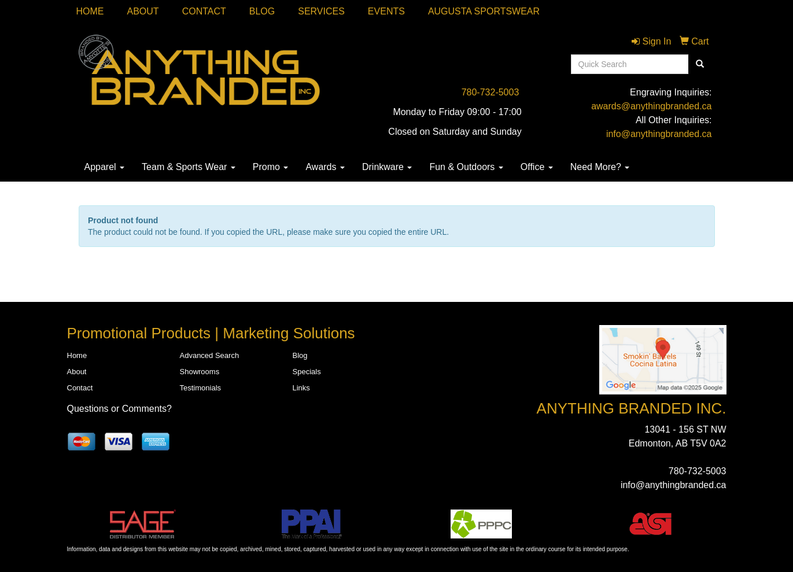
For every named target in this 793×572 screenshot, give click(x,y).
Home (90, 11)
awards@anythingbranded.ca (651, 106)
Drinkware (387, 167)
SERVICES (321, 11)
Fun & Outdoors (466, 167)
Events (386, 11)
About (143, 11)
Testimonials (201, 387)
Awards (325, 167)
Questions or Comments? (119, 409)
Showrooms (200, 371)
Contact (204, 11)
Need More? (600, 167)
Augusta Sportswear (484, 11)
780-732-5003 (490, 92)
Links (301, 387)
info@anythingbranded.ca (659, 134)
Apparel (104, 167)
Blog (262, 11)
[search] (699, 64)
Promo (271, 167)
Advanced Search (209, 355)
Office (537, 167)
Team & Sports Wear (188, 167)
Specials (307, 371)
